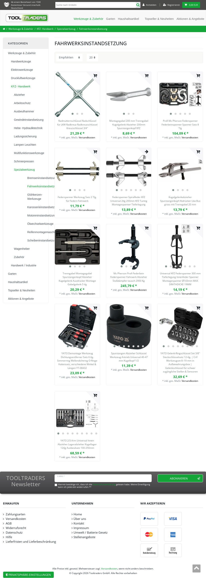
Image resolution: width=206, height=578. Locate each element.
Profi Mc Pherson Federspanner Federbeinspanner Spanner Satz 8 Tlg (180, 124)
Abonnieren (185, 478)
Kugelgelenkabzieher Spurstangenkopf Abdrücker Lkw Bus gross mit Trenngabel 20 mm (180, 200)
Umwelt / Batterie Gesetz (91, 532)
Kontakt (79, 523)
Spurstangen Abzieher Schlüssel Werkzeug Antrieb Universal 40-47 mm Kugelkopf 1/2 (129, 357)
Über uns (80, 519)
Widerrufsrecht (15, 528)
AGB (8, 523)
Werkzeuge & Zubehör (88, 18)
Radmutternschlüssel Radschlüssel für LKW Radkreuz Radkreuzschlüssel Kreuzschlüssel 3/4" (77, 124)
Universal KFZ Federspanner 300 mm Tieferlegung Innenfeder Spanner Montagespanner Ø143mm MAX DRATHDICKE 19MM (180, 279)
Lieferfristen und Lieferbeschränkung (30, 542)
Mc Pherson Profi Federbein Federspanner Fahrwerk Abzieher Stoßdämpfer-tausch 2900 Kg (128, 277)
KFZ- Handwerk (45, 29)
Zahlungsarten (15, 514)
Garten (110, 18)
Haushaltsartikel (128, 18)
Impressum (81, 528)
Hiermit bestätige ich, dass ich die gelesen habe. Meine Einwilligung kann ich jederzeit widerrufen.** (104, 485)
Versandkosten (87, 137)
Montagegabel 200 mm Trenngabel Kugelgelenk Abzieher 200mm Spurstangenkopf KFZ (128, 124)
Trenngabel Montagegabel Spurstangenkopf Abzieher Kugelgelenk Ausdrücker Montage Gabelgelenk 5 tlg (77, 279)
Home (78, 514)
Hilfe (8, 537)
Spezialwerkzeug (66, 29)
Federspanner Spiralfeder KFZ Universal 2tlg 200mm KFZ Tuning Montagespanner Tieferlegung (128, 200)
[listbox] (77, 94)
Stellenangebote (84, 537)
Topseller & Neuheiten (159, 18)
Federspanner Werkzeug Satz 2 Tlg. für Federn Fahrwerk (77, 198)
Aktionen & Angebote (190, 18)
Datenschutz (14, 532)
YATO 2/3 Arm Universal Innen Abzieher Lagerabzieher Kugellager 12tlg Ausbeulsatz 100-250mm (77, 444)
